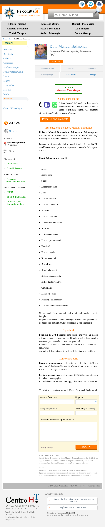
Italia (10, 39)
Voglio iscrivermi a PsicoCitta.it (74, 507)
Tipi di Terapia (17, 33)
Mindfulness (12, 164)
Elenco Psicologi (17, 23)
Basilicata (8, 54)
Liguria (6, 80)
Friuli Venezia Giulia (13, 71)
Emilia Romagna (11, 67)
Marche (7, 89)
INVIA (86, 447)
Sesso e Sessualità (50, 28)
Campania (8, 62)
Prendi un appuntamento (55, 119)
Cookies (97, 486)
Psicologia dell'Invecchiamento (15, 180)
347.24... (78, 375)
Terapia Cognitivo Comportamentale (15, 202)
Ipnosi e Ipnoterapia (16, 197)
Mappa (93, 74)
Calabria (7, 58)
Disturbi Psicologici (83, 23)
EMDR (9, 192)
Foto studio (71, 74)
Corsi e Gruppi (82, 33)
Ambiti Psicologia (50, 33)
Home (5, 39)
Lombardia (8, 85)
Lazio (6, 76)
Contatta (56, 61)
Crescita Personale (17, 28)
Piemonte (7, 98)
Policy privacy (47, 448)
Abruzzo (7, 49)
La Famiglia (82, 28)
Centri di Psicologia (12, 108)
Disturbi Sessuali (14, 168)
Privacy (90, 486)
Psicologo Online (50, 23)
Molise (6, 94)
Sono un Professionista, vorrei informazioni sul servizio (73, 500)
